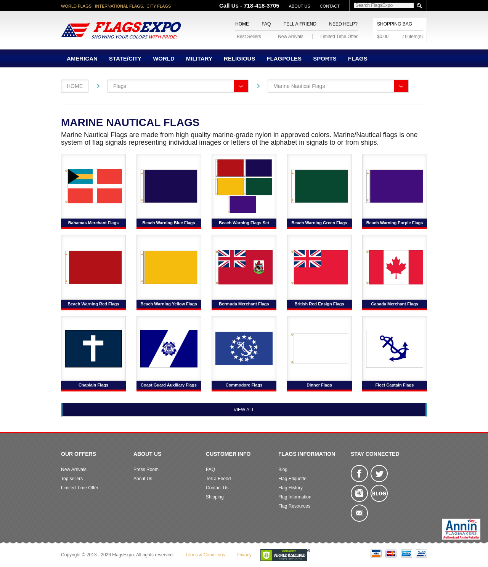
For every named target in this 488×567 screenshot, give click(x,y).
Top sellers (72, 478)
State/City (125, 58)
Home (242, 24)
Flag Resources (294, 506)
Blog (282, 469)
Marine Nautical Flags (299, 86)
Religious (239, 58)
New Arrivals (290, 36)
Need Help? (343, 24)
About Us (299, 6)
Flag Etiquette (292, 478)
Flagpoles (284, 58)
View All (244, 409)
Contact (330, 6)
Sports (325, 58)
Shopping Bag (394, 24)
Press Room (146, 469)
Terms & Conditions (205, 554)
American (82, 58)
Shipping (215, 497)
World (164, 58)
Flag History (290, 487)
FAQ (266, 24)
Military (199, 58)
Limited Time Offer (339, 36)
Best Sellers (249, 36)
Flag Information (294, 497)
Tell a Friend (300, 24)
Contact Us (217, 487)
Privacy (243, 554)
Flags (358, 58)
